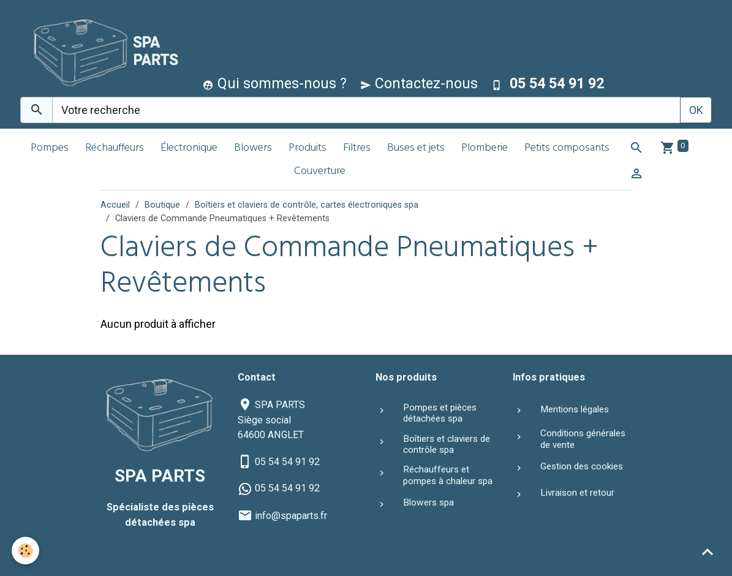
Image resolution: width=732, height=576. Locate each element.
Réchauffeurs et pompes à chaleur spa (447, 475)
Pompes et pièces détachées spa (440, 413)
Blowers (253, 148)
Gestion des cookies (581, 466)
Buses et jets (416, 148)
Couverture (319, 172)
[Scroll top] (707, 551)
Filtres (357, 148)
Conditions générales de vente (582, 439)
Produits (307, 148)
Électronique (188, 148)
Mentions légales (574, 409)
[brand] (101, 51)
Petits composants (566, 148)
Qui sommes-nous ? (275, 83)
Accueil (115, 205)
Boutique (162, 205)
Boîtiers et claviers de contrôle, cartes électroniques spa (306, 205)
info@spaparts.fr (291, 515)
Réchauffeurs (114, 148)
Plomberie (484, 148)
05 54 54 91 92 (287, 462)
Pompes (50, 148)
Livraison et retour (577, 492)
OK (696, 110)
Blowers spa (428, 502)
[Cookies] (26, 550)
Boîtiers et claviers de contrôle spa (446, 444)
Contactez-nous (419, 83)
